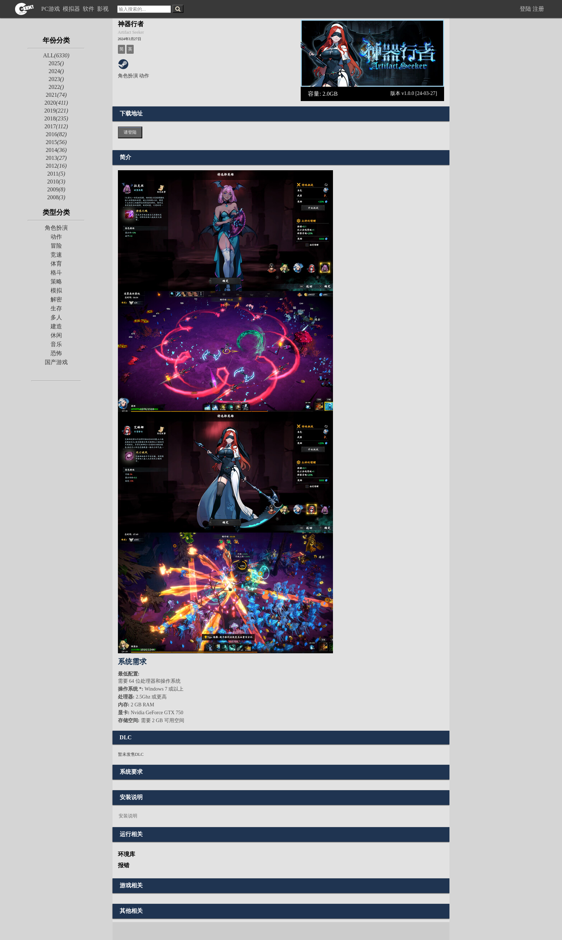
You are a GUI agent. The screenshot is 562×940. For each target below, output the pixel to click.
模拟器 (72, 9)
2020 (56, 103)
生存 (56, 308)
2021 (56, 95)
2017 (56, 126)
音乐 (56, 344)
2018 (56, 118)
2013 (56, 158)
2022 (56, 87)
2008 (56, 197)
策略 (56, 281)
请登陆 (130, 132)
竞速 (56, 255)
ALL (56, 55)
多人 (56, 317)
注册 (538, 9)
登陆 (525, 9)
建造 (56, 326)
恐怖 (56, 353)
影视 (103, 9)
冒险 (56, 246)
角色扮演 (56, 228)
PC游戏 (51, 9)
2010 (56, 181)
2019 (56, 111)
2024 (56, 71)
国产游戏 (56, 362)
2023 (56, 79)
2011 (56, 174)
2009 (56, 189)
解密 (56, 299)
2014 (56, 150)
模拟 (56, 290)
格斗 (56, 272)
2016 (56, 134)
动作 (56, 237)
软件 (89, 9)
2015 (56, 142)
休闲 (56, 335)
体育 (56, 264)
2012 (56, 166)
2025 (56, 63)
